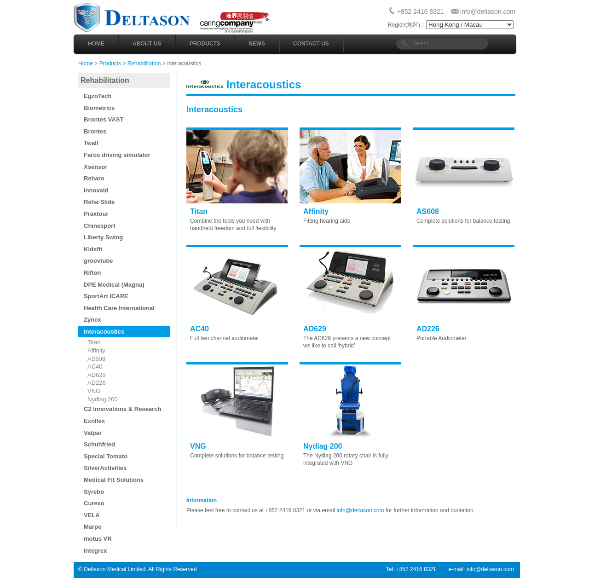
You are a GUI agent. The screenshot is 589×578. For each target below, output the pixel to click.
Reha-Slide (99, 201)
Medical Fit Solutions (114, 479)
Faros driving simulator (117, 154)
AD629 (96, 374)
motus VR (98, 538)
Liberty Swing (103, 237)
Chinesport (99, 225)
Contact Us (311, 43)
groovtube (98, 260)
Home (96, 43)
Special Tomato (105, 456)
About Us (147, 43)
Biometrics (99, 107)
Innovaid (96, 190)
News (256, 43)
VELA (92, 515)
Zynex (92, 319)
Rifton (92, 272)
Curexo (94, 503)
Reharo (94, 178)
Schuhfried (99, 444)
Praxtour (96, 213)
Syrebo (94, 491)
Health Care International (119, 308)
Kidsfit (93, 249)
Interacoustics (104, 331)
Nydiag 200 (102, 399)
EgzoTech (97, 95)
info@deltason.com (487, 11)
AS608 (96, 358)
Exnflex (94, 420)
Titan (93, 342)
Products (205, 43)
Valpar (93, 432)
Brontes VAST (103, 119)
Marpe (92, 526)
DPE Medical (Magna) (114, 284)
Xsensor (95, 166)
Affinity (96, 350)
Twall (91, 142)
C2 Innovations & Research (122, 408)
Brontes (95, 131)
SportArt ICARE (106, 296)
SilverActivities (105, 467)
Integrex (95, 550)
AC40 (95, 366)
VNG (93, 390)
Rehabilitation (144, 63)
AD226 (96, 382)
